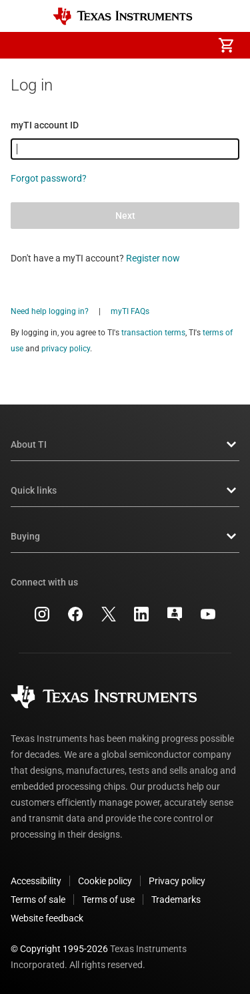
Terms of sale (38, 899)
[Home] (123, 16)
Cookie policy (105, 881)
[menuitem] (114, 45)
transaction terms (153, 332)
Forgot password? (49, 178)
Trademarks (176, 899)
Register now (153, 258)
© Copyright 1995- (59, 948)
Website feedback (47, 918)
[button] (24, 45)
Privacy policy (177, 881)
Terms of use (108, 899)
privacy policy (65, 348)
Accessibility (36, 881)
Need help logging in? (50, 311)
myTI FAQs (130, 311)
